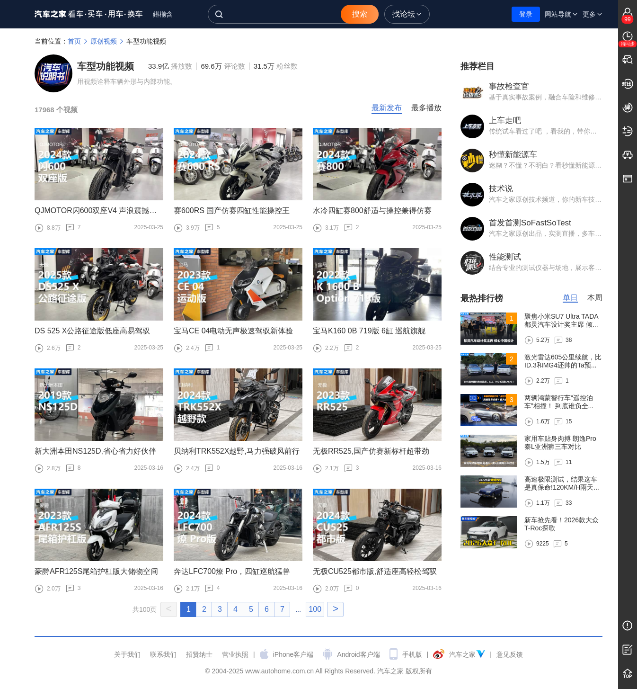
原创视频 (108, 41)
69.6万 (223, 66)
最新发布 (387, 108)
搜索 (359, 14)
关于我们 (127, 654)
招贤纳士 (199, 654)
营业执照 (235, 654)
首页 (79, 41)
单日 (570, 298)
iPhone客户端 (293, 654)
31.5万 (276, 66)
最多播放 (426, 108)
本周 (594, 298)
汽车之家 (89, 14)
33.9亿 (170, 66)
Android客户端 (358, 654)
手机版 (412, 654)
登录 (525, 14)
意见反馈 (509, 654)
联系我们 (163, 654)
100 (315, 609)
